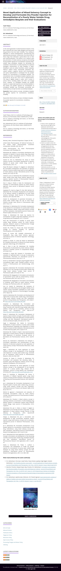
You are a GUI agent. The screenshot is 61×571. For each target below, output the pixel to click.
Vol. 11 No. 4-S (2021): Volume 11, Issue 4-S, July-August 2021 (30, 8)
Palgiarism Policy (7, 535)
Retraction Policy (7, 537)
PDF (41, 30)
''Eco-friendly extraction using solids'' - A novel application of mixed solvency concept (35, 463)
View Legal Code (31, 569)
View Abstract (44, 27)
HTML (42, 35)
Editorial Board (29, 565)
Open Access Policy (8, 540)
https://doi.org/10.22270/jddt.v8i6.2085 (15, 301)
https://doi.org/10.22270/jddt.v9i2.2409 (13, 414)
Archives (10, 8)
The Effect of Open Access (49, 173)
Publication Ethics (7, 532)
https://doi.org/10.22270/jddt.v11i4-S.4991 (16, 105)
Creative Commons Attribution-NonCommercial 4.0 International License (36, 567)
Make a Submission (30, 516)
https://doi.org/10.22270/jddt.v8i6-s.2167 (22, 372)
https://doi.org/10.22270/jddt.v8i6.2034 (13, 312)
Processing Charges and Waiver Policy (13, 542)
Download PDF (45, 32)
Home (5, 8)
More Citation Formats (46, 90)
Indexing (5, 544)
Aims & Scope (6, 528)
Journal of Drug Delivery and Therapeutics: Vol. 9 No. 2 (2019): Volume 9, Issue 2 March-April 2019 (31, 465)
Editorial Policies (7, 530)
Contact (42, 565)
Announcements (21, 565)
